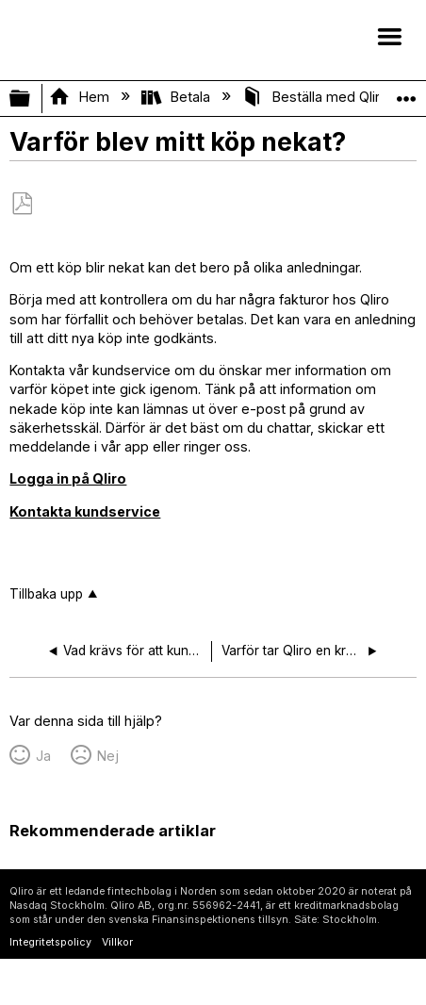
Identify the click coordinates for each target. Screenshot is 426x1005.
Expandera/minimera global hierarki (32, 99)
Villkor (117, 942)
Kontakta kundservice (84, 511)
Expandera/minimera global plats (406, 93)
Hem (80, 97)
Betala (177, 97)
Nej (108, 756)
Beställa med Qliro (316, 97)
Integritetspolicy (50, 942)
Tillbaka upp (46, 593)
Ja (43, 756)
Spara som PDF (21, 204)
